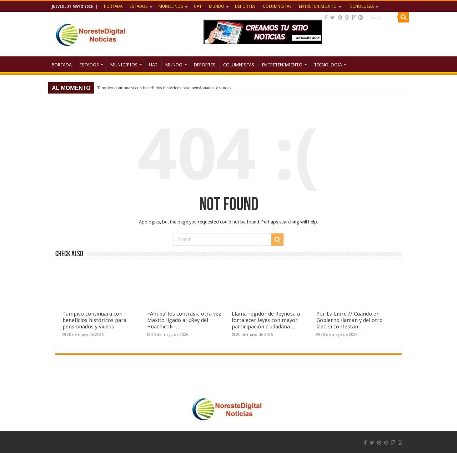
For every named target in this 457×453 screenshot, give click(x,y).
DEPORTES (245, 6)
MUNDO (216, 6)
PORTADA (113, 6)
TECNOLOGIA (360, 6)
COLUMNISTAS (277, 6)
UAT (198, 6)
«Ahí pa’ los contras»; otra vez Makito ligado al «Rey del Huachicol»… (184, 320)
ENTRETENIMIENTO (318, 6)
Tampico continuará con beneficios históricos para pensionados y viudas (164, 87)
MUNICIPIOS (171, 6)
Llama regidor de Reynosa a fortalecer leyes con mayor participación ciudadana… (266, 320)
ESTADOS (139, 6)
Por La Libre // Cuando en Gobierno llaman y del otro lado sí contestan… (349, 320)
